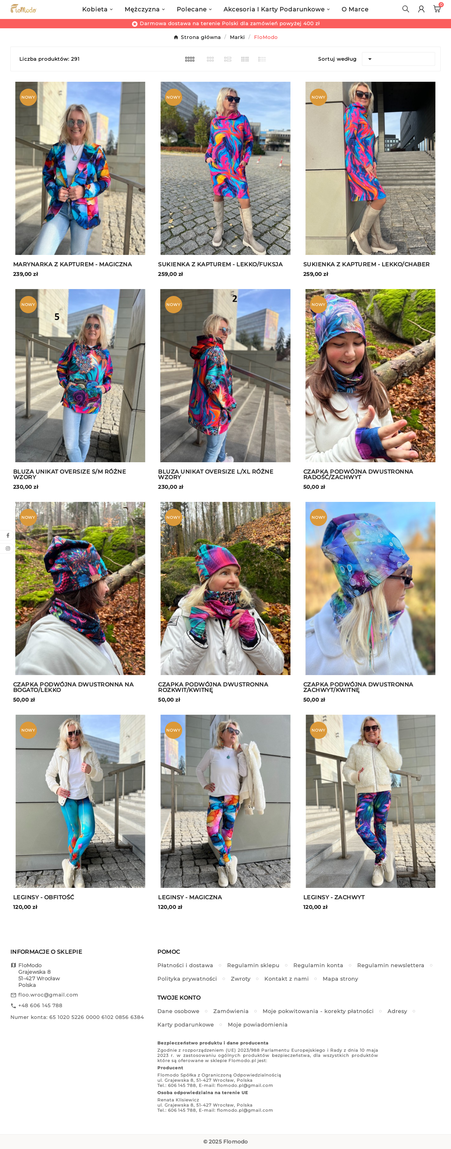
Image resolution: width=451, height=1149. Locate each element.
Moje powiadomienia (258, 1024)
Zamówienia (231, 1011)
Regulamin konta (318, 965)
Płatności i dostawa (185, 965)
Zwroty (241, 978)
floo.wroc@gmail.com (48, 995)
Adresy (397, 1011)
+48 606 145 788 (40, 1005)
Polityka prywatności (187, 978)
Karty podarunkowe (185, 1024)
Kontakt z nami (286, 978)
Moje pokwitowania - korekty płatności (318, 1011)
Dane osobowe (178, 1011)
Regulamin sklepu (253, 965)
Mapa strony (340, 978)
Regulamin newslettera (390, 965)
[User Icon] (421, 9)
